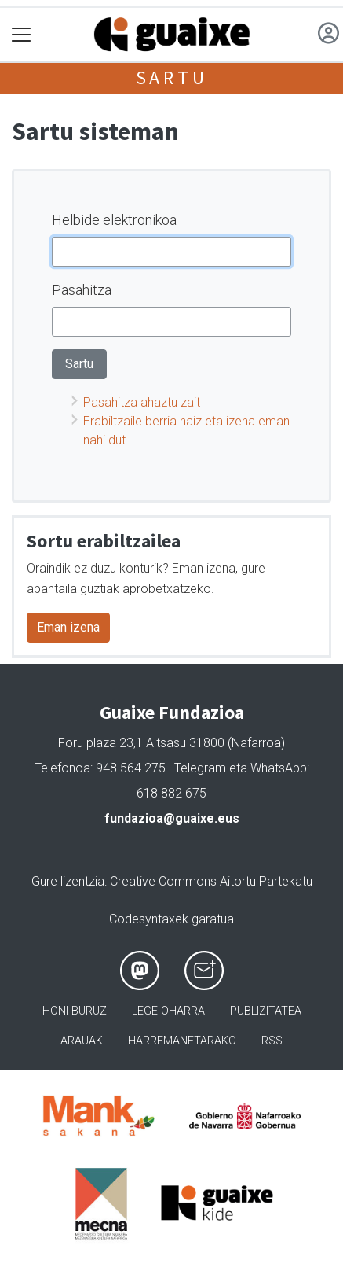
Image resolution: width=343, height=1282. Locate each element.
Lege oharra (168, 1011)
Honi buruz (74, 1011)
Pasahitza (81, 290)
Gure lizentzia (67, 881)
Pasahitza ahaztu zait (141, 402)
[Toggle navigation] (21, 35)
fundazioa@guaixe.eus (171, 818)
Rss (272, 1041)
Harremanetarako (182, 1041)
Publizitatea (265, 1011)
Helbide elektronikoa (114, 220)
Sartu (172, 77)
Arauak (81, 1041)
